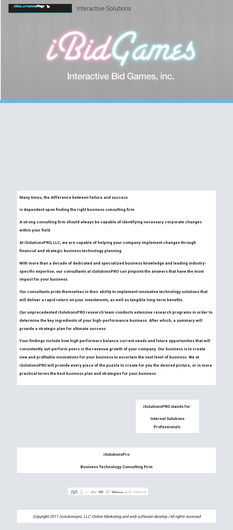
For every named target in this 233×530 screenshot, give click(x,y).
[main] (116, 288)
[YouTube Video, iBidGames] (116, 143)
